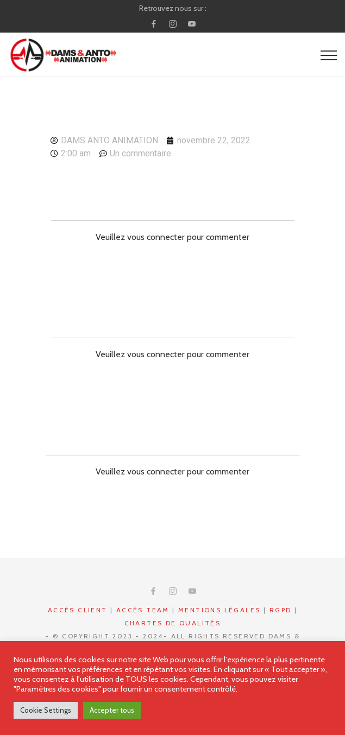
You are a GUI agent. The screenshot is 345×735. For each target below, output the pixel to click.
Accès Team (143, 610)
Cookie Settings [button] (45, 710)
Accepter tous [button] (112, 710)
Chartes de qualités (172, 623)
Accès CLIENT (78, 610)
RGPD (280, 610)
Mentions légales (219, 610)
